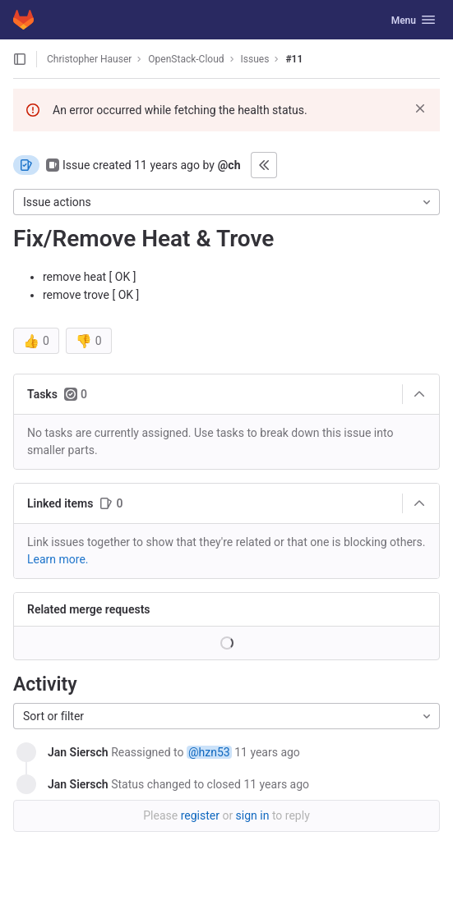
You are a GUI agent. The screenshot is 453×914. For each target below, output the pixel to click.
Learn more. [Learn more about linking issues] (58, 559)
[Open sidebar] (20, 59)
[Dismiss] (420, 108)
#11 (294, 59)
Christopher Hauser (89, 59)
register (200, 815)
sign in (253, 815)
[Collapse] (419, 394)
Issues (255, 59)
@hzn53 (209, 752)
